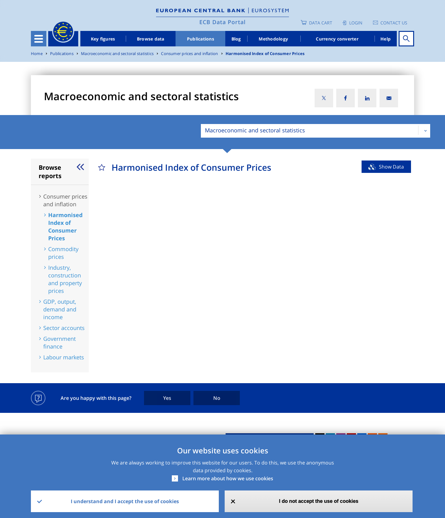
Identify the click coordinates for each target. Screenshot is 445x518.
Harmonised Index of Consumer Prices (265, 53)
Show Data (391, 166)
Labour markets (63, 357)
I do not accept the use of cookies (318, 501)
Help (385, 39)
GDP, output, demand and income (59, 309)
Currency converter (337, 39)
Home (37, 53)
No (216, 398)
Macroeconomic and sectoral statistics (117, 53)
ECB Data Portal (222, 22)
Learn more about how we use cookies (227, 478)
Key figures (103, 39)
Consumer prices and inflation (189, 53)
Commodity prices (63, 252)
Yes (167, 398)
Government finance (59, 342)
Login (355, 23)
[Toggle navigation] (38, 38)
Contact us (393, 23)
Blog (236, 39)
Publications (200, 39)
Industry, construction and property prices (65, 279)
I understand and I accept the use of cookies (125, 501)
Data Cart (320, 23)
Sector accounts (64, 328)
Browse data (150, 39)
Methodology (273, 39)
